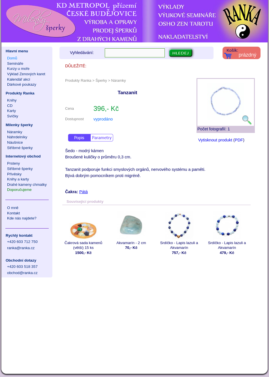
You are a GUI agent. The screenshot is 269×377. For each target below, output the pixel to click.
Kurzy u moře (18, 68)
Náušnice (15, 142)
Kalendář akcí (18, 79)
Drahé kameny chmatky (27, 184)
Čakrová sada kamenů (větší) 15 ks (83, 230)
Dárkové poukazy (21, 84)
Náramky (14, 132)
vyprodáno (103, 119)
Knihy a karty (18, 179)
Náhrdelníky (17, 137)
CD (9, 106)
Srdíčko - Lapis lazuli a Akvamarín (179, 230)
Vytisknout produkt (215, 140)
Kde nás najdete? (22, 218)
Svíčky (12, 116)
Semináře (15, 63)
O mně (12, 208)
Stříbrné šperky (20, 148)
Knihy (11, 100)
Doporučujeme (19, 190)
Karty (11, 111)
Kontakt (13, 213)
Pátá (83, 191)
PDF (239, 140)
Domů (12, 58)
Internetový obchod (23, 156)
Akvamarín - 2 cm (131, 228)
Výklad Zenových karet (26, 74)
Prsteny (13, 163)
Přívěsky (14, 174)
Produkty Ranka (20, 93)
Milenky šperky (19, 125)
